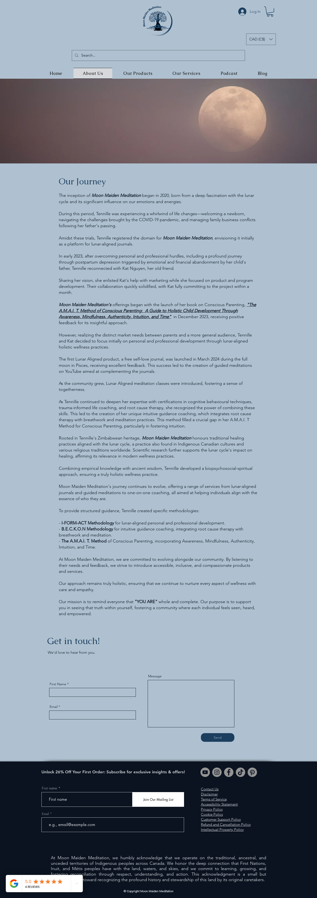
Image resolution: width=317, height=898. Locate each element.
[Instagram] (217, 772)
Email (54, 706)
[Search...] (158, 55)
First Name (58, 684)
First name (49, 788)
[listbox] (261, 39)
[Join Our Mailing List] (158, 799)
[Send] (217, 737)
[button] (270, 11)
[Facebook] (228, 772)
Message (155, 676)
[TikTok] (240, 772)
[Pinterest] (252, 772)
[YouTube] (205, 772)
